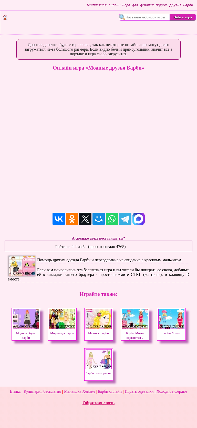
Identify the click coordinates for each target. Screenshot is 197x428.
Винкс (15, 391)
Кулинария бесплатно (42, 391)
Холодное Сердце (172, 391)
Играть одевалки (139, 391)
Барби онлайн (110, 391)
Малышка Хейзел (79, 391)
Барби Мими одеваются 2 (135, 333)
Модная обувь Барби (26, 333)
